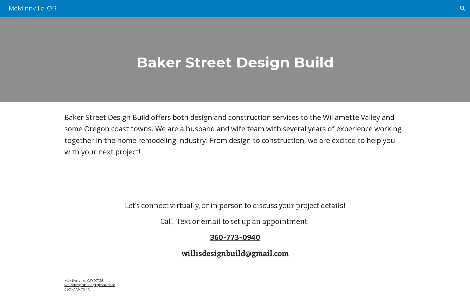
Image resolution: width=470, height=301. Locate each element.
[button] (463, 8)
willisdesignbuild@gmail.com (89, 284)
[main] (235, 59)
